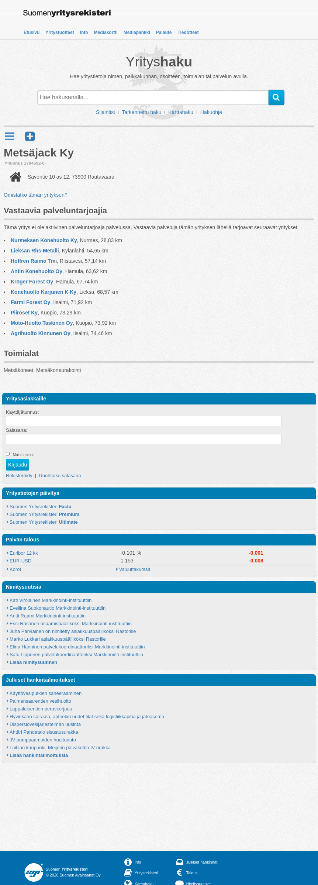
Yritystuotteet (59, 32)
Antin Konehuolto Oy (36, 271)
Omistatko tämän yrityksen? (36, 195)
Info (84, 32)
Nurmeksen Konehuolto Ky (44, 240)
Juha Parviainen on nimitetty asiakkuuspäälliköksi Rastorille (73, 631)
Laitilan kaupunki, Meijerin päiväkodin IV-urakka (60, 747)
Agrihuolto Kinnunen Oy (40, 333)
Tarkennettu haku (141, 112)
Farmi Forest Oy (30, 302)
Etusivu (31, 32)
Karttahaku (180, 112)
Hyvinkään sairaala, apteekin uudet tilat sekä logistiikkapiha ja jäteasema (87, 716)
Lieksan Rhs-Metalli (35, 251)
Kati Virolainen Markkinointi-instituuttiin (50, 600)
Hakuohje (211, 112)
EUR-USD (20, 561)
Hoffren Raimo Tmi (34, 261)
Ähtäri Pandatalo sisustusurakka (44, 732)
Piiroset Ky (24, 313)
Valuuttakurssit (134, 569)
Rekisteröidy (19, 475)
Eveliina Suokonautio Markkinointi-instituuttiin (58, 608)
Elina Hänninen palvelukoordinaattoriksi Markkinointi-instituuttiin (77, 647)
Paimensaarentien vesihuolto (40, 701)
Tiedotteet (187, 32)
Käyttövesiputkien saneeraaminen (46, 693)
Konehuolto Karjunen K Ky (43, 292)
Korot (15, 569)
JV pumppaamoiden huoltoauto (43, 740)
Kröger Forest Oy (32, 282)
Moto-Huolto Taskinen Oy (42, 323)
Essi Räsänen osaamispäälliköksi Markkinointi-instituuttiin (71, 623)
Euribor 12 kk (24, 553)
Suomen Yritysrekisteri (40, 506)
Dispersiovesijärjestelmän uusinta (45, 724)
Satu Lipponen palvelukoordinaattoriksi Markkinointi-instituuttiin (76, 654)
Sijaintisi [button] (105, 112)
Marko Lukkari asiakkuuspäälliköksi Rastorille (58, 639)
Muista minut (23, 455)
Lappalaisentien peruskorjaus (41, 709)
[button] (30, 136)
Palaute (164, 32)
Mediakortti (106, 32)
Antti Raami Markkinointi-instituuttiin (48, 616)
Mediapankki (137, 32)
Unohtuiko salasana (60, 475)
